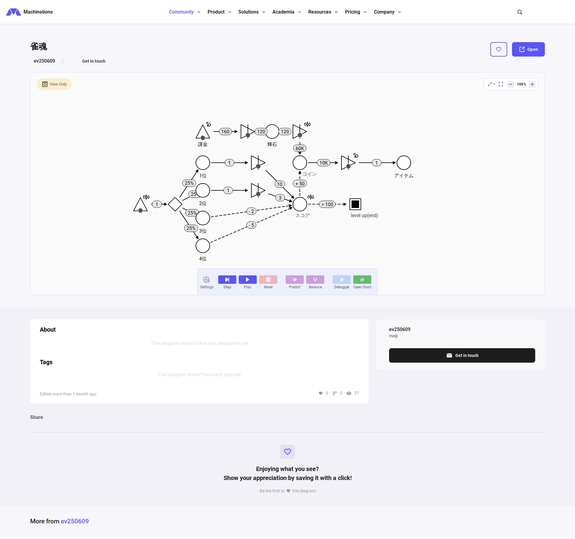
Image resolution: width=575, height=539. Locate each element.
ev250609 (44, 61)
